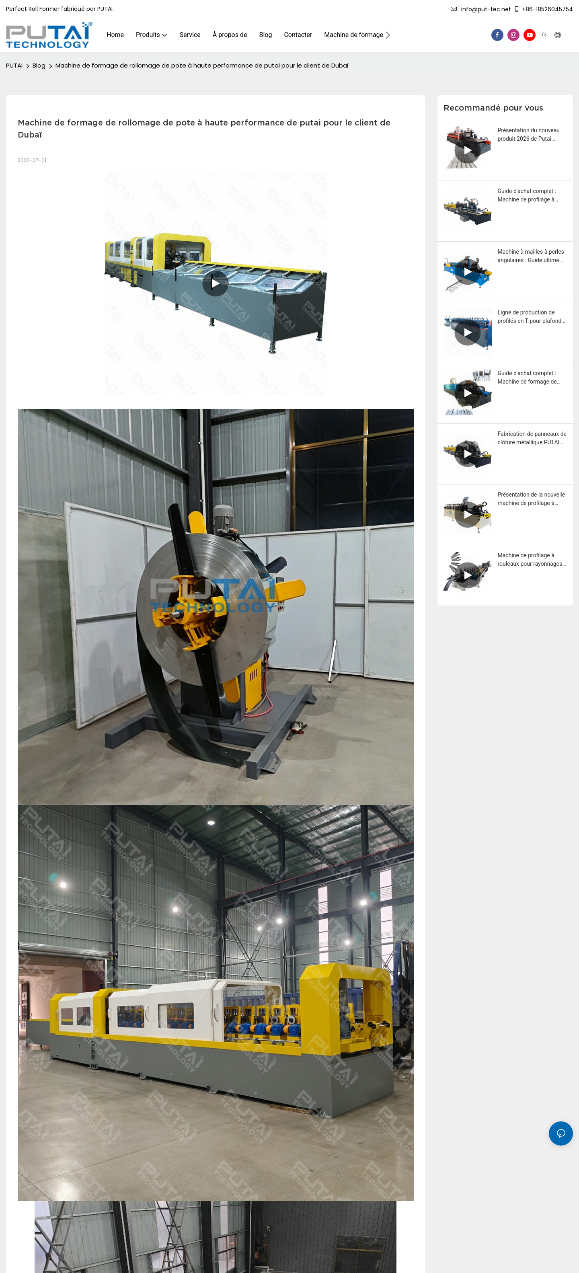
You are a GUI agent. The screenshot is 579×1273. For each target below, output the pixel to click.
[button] (388, 35)
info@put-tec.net (481, 9)
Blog (39, 65)
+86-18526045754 (543, 9)
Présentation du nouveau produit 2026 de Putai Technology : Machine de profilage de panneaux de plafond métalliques (529, 135)
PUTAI (14, 65)
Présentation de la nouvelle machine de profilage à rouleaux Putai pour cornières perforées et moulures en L (531, 499)
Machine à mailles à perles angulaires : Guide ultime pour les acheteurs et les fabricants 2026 (531, 256)
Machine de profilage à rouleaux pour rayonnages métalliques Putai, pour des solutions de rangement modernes (532, 560)
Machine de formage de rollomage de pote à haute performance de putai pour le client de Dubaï (202, 65)
